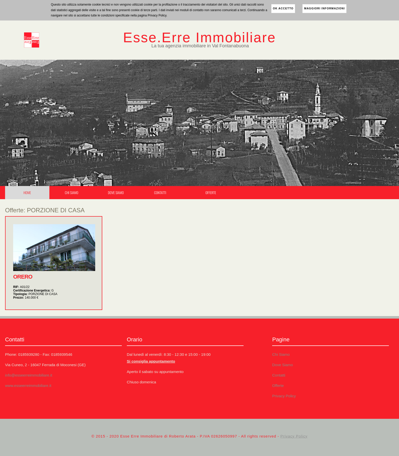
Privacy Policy (284, 396)
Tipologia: (35, 294)
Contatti (160, 192)
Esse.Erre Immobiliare (199, 37)
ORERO (22, 277)
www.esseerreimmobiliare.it (28, 385)
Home (27, 192)
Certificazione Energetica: (33, 290)
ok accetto (283, 8)
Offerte (210, 192)
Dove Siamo (116, 192)
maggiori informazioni (324, 8)
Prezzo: (25, 297)
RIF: (21, 287)
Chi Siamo (71, 192)
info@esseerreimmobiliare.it (28, 375)
